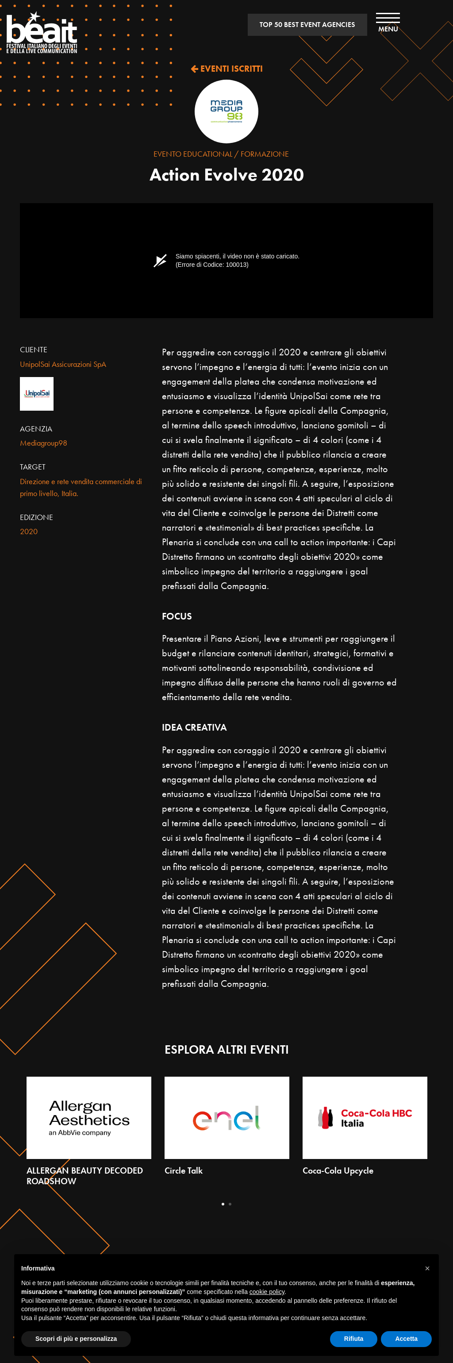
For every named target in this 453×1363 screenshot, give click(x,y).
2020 (29, 531)
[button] (427, 1268)
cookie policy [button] (267, 1291)
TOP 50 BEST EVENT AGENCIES (307, 24)
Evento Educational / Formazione (221, 154)
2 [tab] (230, 1204)
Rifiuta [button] (354, 1338)
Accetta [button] (406, 1338)
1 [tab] (223, 1204)
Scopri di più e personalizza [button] (76, 1338)
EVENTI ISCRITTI (227, 68)
